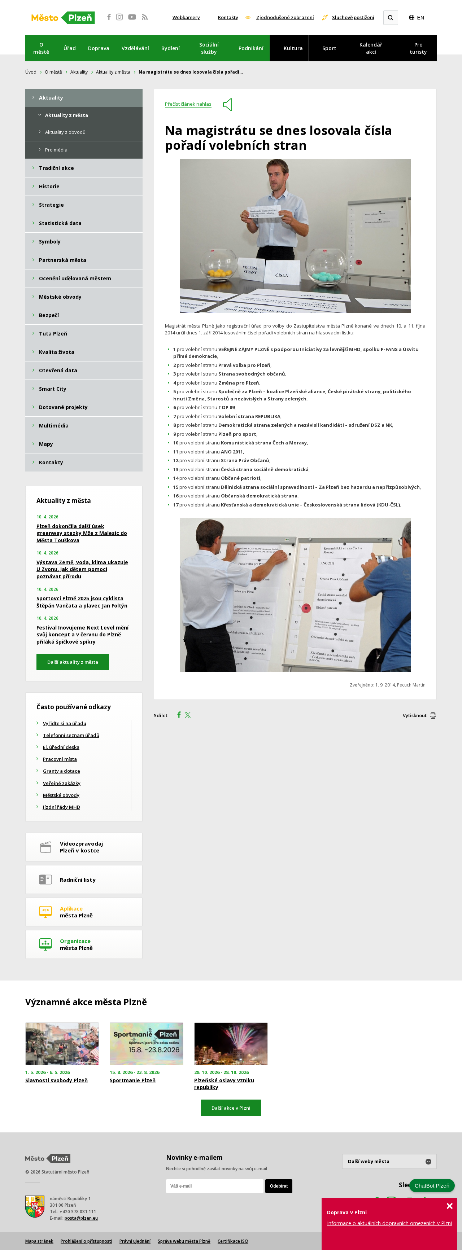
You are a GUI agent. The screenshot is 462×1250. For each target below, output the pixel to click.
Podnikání (251, 48)
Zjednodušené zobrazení (285, 17)
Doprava (98, 48)
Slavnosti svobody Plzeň (56, 1080)
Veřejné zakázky (61, 783)
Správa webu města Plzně (184, 1241)
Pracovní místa (60, 759)
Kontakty (228, 17)
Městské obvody (61, 795)
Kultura (293, 48)
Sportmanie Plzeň (133, 1080)
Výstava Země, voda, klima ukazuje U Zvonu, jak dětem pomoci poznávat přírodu (82, 569)
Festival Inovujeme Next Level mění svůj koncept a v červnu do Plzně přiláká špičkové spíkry (82, 634)
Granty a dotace (61, 771)
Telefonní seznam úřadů (71, 735)
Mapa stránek (39, 1241)
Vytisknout (415, 715)
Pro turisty (418, 48)
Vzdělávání (135, 48)
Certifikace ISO (233, 1241)
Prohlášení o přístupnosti (86, 1241)
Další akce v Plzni (231, 1108)
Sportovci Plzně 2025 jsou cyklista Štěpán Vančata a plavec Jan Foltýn (81, 602)
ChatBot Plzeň (432, 1186)
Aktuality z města (113, 72)
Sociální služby (209, 48)
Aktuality (79, 72)
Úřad (70, 48)
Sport (329, 48)
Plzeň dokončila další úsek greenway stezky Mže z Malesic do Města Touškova (81, 533)
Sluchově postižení (353, 17)
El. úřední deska (61, 747)
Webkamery (186, 17)
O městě (41, 48)
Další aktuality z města (72, 662)
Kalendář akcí (370, 48)
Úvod (30, 72)
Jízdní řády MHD (61, 807)
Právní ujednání (135, 1241)
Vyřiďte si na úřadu (64, 723)
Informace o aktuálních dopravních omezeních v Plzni (389, 1223)
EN (420, 18)
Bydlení (170, 48)
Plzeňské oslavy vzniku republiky (224, 1083)
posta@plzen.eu (81, 1218)
